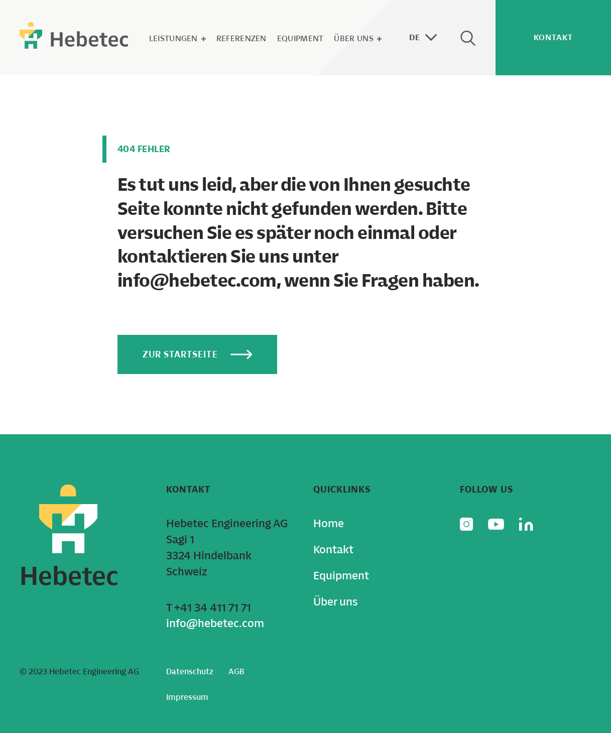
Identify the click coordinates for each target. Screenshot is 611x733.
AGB (236, 671)
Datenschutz (189, 671)
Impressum (187, 697)
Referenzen (241, 38)
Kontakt (333, 549)
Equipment (300, 38)
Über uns (357, 38)
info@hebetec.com (215, 623)
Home (328, 523)
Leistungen (177, 38)
